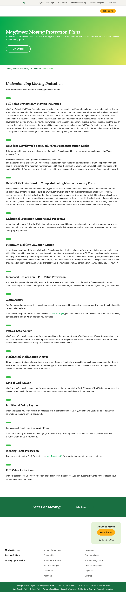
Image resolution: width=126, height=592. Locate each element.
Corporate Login (92, 555)
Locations (112, 3)
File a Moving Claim (94, 560)
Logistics (89, 571)
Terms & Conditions (51, 589)
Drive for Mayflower (93, 566)
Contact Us (62, 3)
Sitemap (88, 576)
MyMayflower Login (46, 3)
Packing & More (12, 555)
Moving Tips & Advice (15, 560)
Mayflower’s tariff (54, 456)
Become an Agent (97, 3)
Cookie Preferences (68, 589)
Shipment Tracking (78, 3)
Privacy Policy (35, 589)
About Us (48, 576)
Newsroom (90, 550)
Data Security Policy (20, 589)
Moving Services (12, 550)
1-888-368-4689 (103, 586)
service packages (56, 313)
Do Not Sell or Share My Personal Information (95, 589)
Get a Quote (108, 11)
